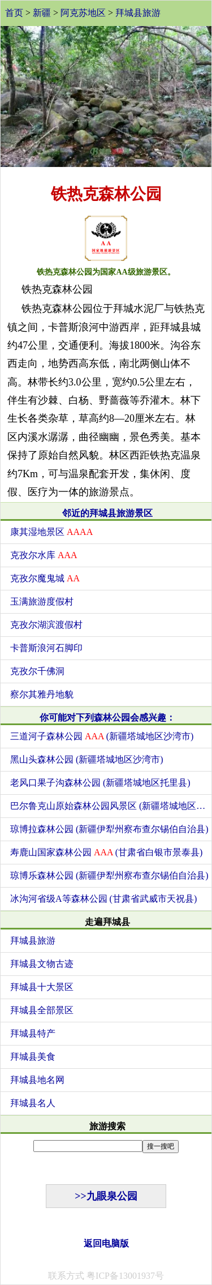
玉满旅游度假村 (41, 601)
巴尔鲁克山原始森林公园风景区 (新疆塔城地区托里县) (110, 806)
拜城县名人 (32, 1103)
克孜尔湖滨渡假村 (46, 624)
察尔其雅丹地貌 (41, 694)
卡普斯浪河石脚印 (46, 648)
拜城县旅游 (138, 13)
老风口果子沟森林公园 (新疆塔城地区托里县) (100, 782)
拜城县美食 (32, 1056)
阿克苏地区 (83, 13)
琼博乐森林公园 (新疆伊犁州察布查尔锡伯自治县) (109, 875)
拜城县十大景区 (41, 987)
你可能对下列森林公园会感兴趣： (107, 717)
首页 (14, 13)
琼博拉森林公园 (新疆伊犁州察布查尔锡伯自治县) (109, 829)
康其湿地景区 (51, 532)
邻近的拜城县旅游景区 (107, 513)
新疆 (42, 13)
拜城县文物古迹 (41, 964)
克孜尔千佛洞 (37, 671)
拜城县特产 (32, 1033)
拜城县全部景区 (41, 1010)
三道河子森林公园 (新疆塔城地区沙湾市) (101, 736)
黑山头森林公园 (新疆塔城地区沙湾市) (86, 759)
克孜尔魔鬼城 (45, 578)
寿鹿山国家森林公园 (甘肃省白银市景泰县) (106, 852)
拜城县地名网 (37, 1080)
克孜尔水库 (43, 555)
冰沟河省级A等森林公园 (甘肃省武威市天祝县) (103, 898)
